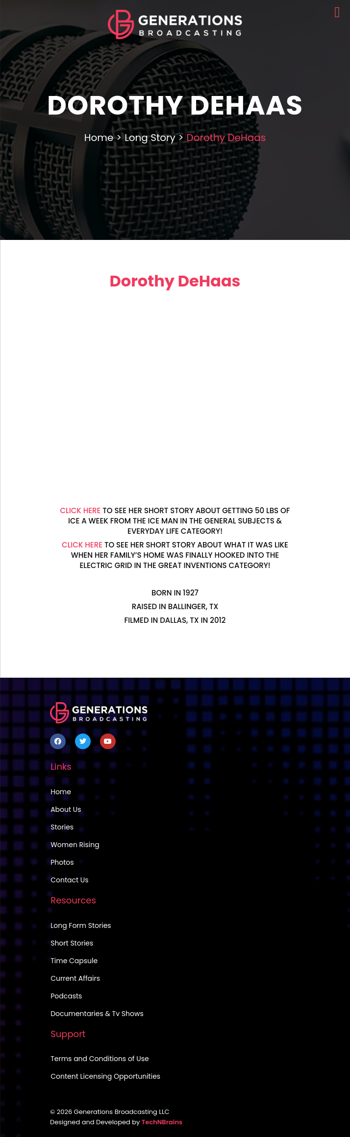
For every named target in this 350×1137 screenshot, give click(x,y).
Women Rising (75, 845)
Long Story (150, 137)
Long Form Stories (80, 925)
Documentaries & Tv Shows (97, 1014)
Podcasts (66, 996)
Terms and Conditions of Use (99, 1059)
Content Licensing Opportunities (105, 1076)
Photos (62, 862)
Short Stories (71, 943)
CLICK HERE (80, 510)
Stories (62, 827)
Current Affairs (75, 978)
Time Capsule (74, 961)
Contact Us (69, 880)
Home (99, 137)
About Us (65, 809)
